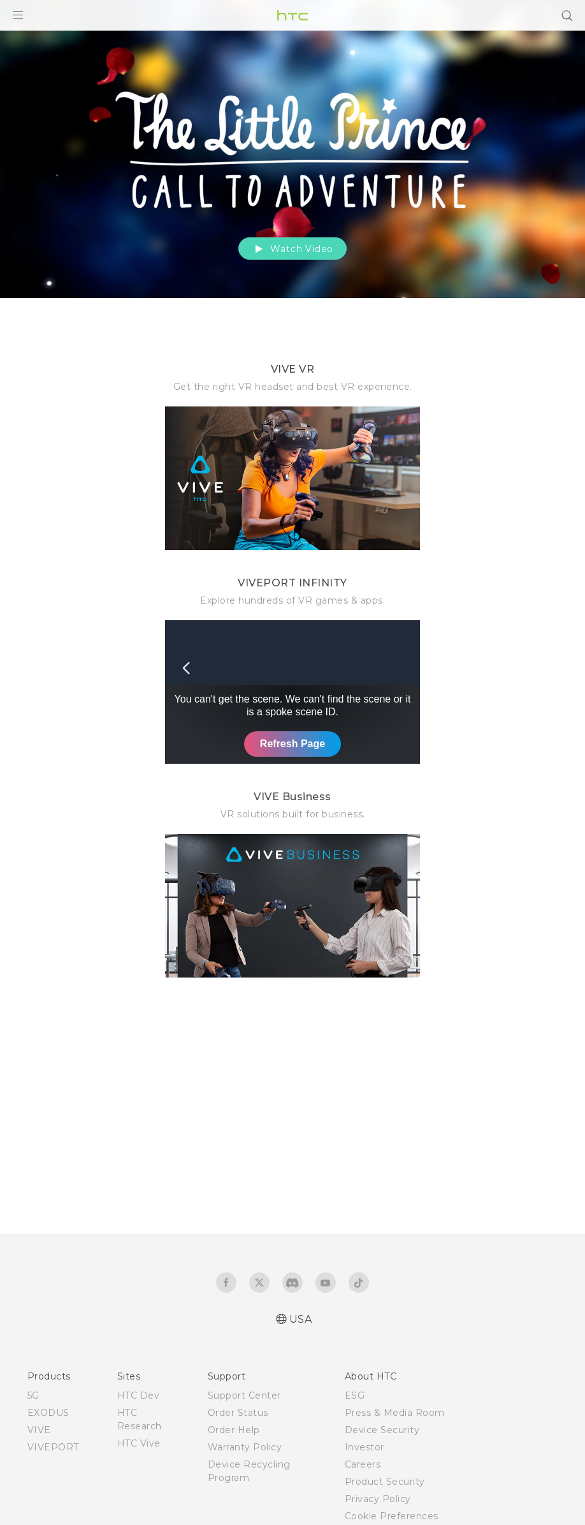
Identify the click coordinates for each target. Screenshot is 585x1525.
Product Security (385, 1481)
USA (300, 1319)
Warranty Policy (245, 1447)
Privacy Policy (378, 1499)
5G (33, 1395)
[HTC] (292, 15)
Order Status (238, 1412)
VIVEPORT (53, 1447)
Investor (364, 1447)
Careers (363, 1464)
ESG (355, 1395)
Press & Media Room (395, 1412)
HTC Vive (139, 1443)
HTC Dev (138, 1395)
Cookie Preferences (391, 1516)
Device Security (382, 1430)
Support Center (244, 1395)
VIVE (39, 1430)
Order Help (234, 1430)
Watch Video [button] (293, 249)
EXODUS (48, 1412)
